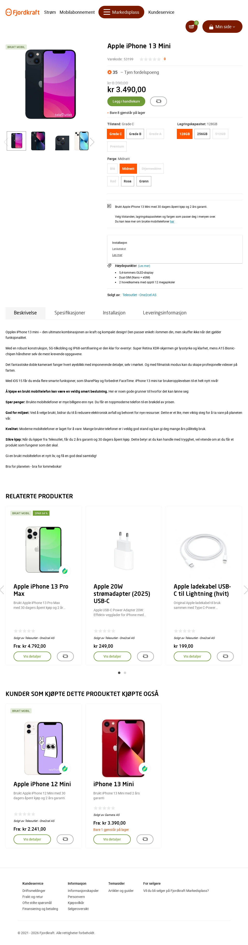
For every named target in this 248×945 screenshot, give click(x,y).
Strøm (50, 12)
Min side (223, 26)
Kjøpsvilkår (76, 902)
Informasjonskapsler (83, 890)
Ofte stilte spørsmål (37, 902)
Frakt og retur (32, 896)
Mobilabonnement (77, 12)
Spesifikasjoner (70, 313)
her (172, 221)
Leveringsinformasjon (164, 313)
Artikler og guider (121, 890)
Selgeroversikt (78, 908)
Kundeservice (161, 12)
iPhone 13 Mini (113, 785)
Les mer (117, 255)
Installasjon (114, 313)
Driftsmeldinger (33, 890)
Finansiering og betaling (40, 908)
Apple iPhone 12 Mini (42, 785)
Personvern (76, 896)
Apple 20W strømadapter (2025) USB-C (122, 594)
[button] (119, 672)
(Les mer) (144, 266)
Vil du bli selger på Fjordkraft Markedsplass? (176, 890)
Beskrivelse (25, 313)
